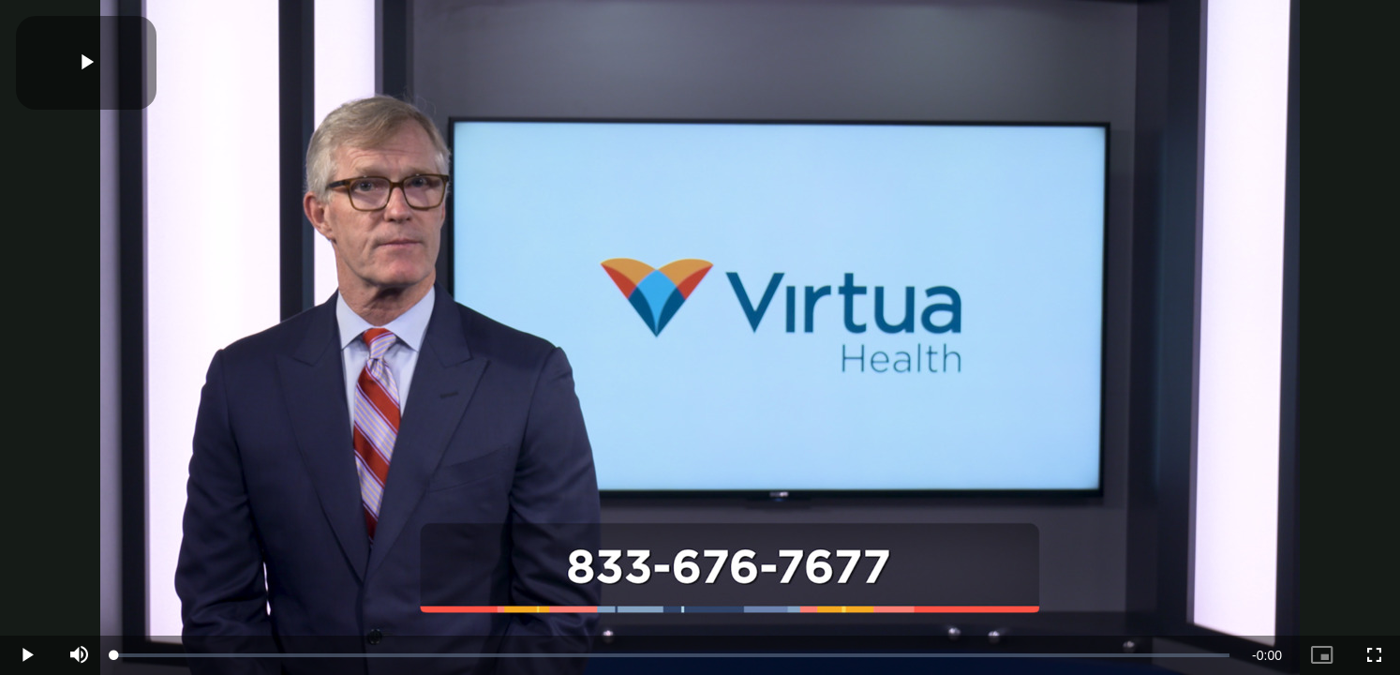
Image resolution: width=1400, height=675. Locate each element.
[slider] (671, 655)
